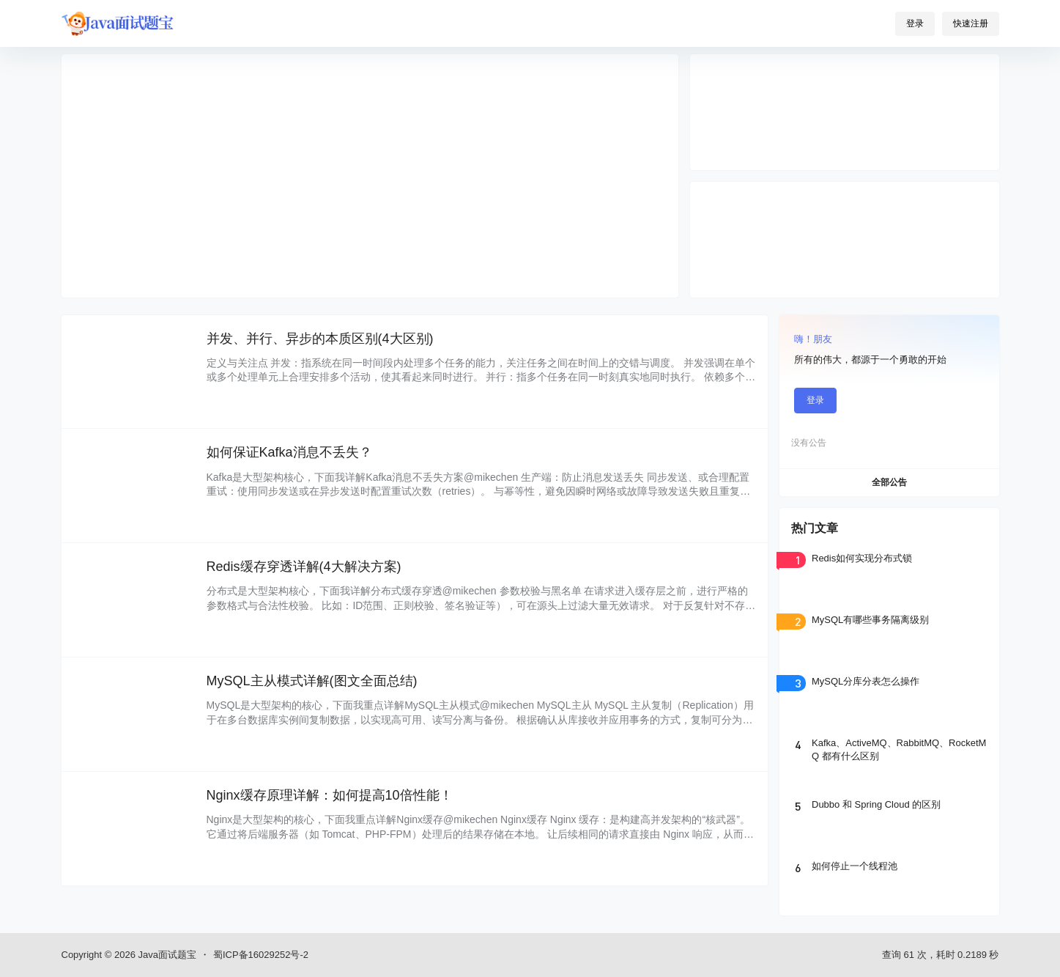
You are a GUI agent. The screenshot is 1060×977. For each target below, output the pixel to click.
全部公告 (889, 482)
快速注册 (970, 23)
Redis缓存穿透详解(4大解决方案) (304, 566)
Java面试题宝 (166, 954)
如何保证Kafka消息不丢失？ (289, 452)
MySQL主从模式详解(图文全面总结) (312, 681)
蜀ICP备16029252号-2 (260, 954)
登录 (915, 23)
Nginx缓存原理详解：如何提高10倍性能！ (330, 795)
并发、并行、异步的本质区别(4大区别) (320, 338)
